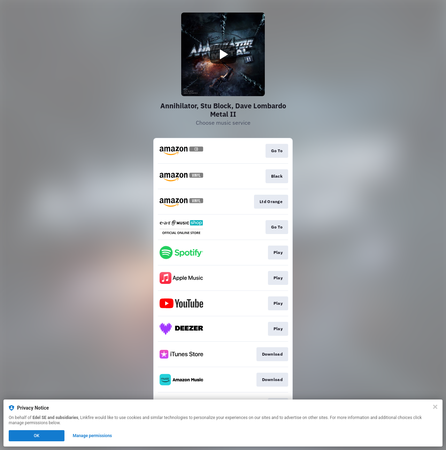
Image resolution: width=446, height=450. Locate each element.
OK (36, 435)
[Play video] (223, 54)
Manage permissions (92, 435)
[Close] (435, 406)
